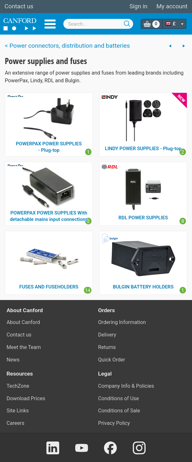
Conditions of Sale (119, 411)
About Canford (23, 322)
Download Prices (26, 398)
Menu (50, 24)
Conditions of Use (118, 398)
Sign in (138, 6)
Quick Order (111, 360)
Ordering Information (122, 322)
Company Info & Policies (126, 386)
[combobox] (98, 24)
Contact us (18, 6)
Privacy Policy (114, 423)
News (13, 360)
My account (172, 6)
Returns (107, 347)
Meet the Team (24, 347)
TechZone (18, 386)
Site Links (18, 411)
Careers (16, 423)
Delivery (107, 335)
